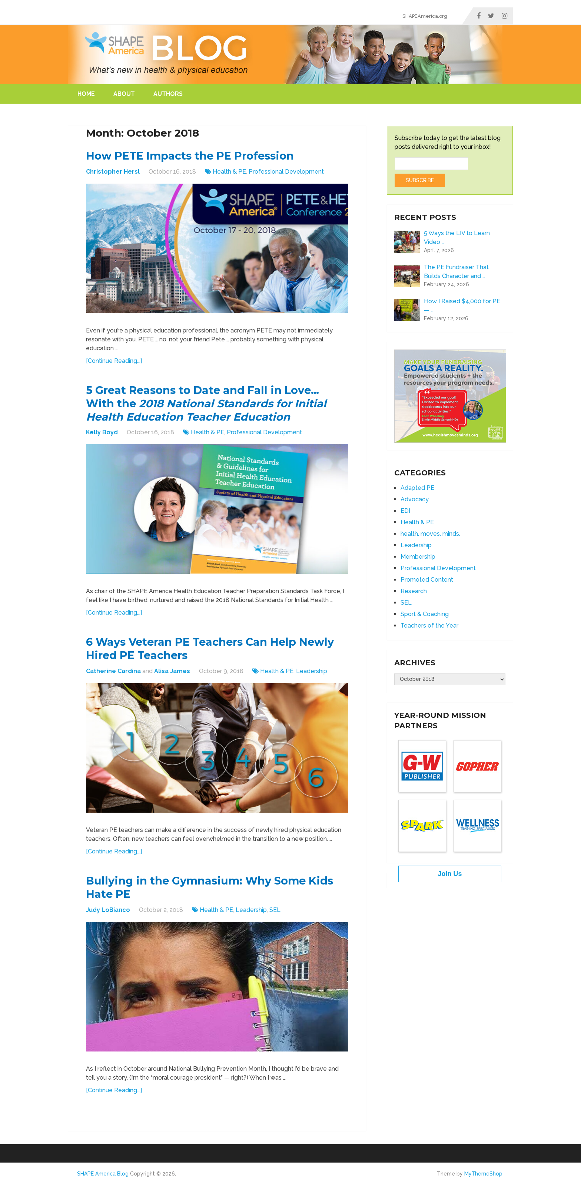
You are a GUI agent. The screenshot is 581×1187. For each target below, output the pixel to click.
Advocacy (415, 499)
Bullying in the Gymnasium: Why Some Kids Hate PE (214, 890)
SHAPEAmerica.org (424, 16)
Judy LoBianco (108, 912)
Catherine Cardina (113, 673)
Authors (168, 93)
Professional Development (286, 171)
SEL (274, 912)
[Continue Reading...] (114, 361)
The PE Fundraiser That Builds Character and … (456, 272)
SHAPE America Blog (103, 1177)
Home (86, 93)
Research (414, 591)
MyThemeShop (483, 1177)
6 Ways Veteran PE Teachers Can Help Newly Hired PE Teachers (214, 650)
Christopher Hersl (113, 171)
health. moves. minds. (430, 533)
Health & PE (229, 171)
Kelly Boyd (102, 433)
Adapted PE (417, 487)
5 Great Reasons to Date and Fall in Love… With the (212, 404)
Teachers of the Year (429, 625)
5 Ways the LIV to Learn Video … (457, 237)
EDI (405, 510)
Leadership (311, 673)
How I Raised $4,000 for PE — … (462, 306)
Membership (418, 556)
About (124, 93)
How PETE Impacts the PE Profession (193, 156)
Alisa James (172, 673)
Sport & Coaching (425, 614)
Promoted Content (427, 579)
